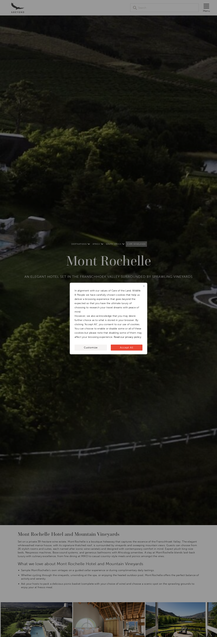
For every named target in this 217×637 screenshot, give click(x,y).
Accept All (126, 347)
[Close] (144, 286)
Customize (91, 347)
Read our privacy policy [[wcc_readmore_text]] (127, 337)
